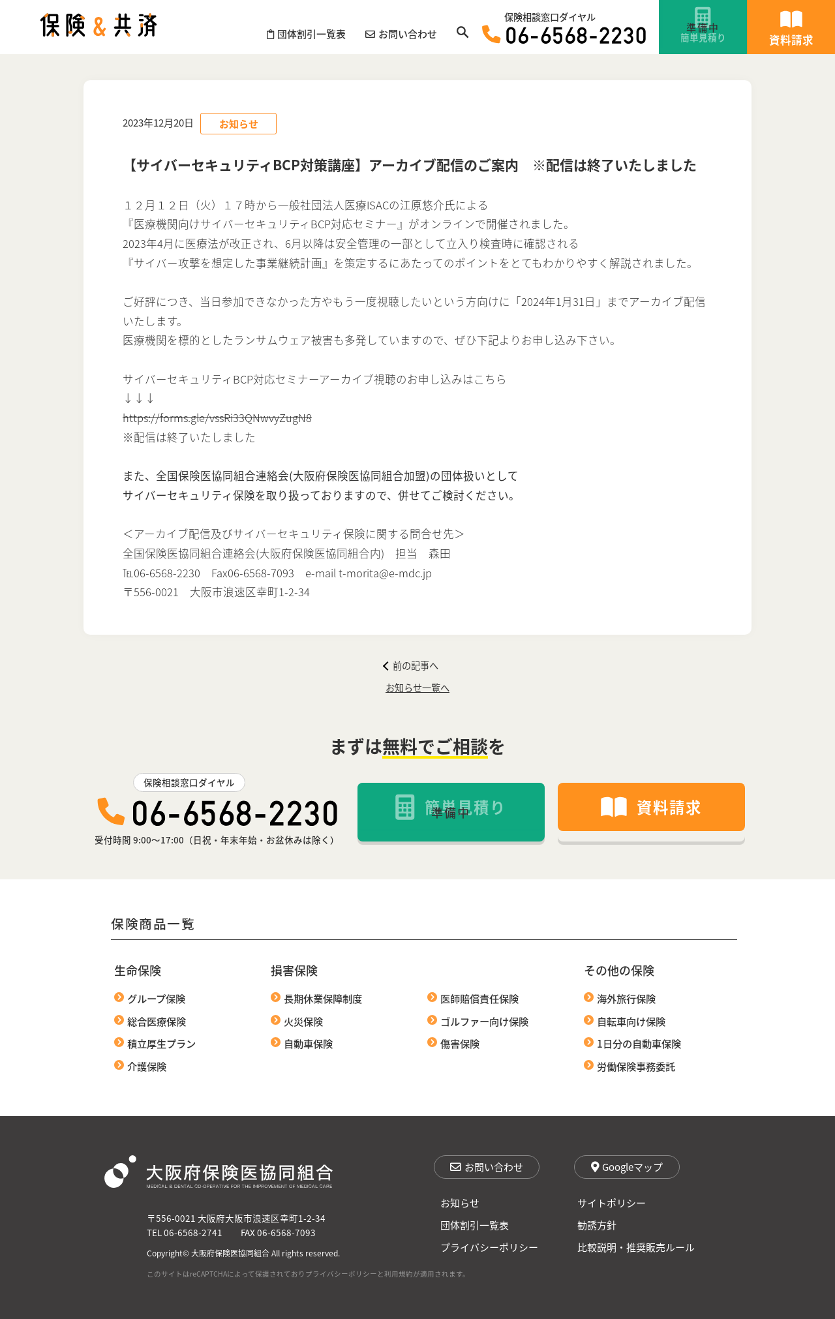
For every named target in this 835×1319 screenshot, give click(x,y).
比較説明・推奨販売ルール (636, 1247)
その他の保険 (619, 970)
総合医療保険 (156, 1021)
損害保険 (294, 970)
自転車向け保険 (631, 1021)
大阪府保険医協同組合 (230, 1252)
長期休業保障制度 (323, 998)
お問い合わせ (486, 1167)
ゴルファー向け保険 (484, 1021)
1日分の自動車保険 (639, 1043)
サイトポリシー (611, 1202)
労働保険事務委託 (636, 1066)
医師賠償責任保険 (479, 998)
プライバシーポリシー (489, 1247)
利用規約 (398, 1274)
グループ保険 (156, 998)
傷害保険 (459, 1043)
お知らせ (459, 1202)
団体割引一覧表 (474, 1225)
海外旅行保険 (626, 998)
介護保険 (146, 1066)
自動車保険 (308, 1043)
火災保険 (303, 1021)
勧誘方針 (596, 1225)
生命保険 (137, 970)
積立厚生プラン (161, 1043)
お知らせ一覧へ (417, 687)
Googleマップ (627, 1167)
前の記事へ (410, 665)
